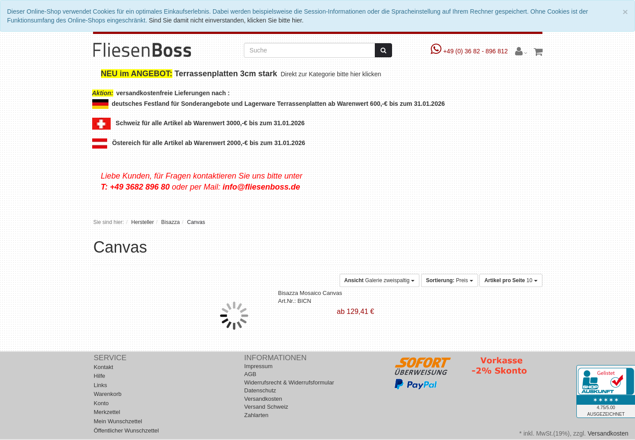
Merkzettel (107, 412)
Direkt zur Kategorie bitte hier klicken (332, 74)
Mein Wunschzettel (118, 421)
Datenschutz (260, 390)
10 (510, 280)
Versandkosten (263, 398)
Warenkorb (108, 394)
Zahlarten (256, 415)
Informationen (275, 358)
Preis (449, 280)
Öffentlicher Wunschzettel (126, 430)
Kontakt (103, 367)
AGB (250, 374)
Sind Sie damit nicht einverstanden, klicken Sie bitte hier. (226, 20)
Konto (101, 403)
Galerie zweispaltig (379, 280)
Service (110, 358)
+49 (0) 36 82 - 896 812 (470, 51)
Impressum (258, 366)
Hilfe (99, 376)
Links (100, 385)
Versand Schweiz (266, 406)
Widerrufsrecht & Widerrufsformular (289, 382)
